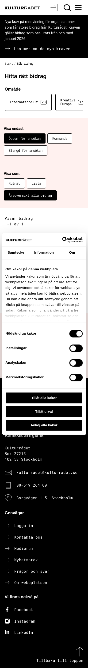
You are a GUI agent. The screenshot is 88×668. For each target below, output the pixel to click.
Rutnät (14, 183)
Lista (36, 183)
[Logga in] (54, 7)
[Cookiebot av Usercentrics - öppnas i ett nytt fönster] (63, 240)
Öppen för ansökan (25, 138)
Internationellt (28, 102)
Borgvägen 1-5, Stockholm (44, 497)
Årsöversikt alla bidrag (30, 195)
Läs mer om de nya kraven (42, 48)
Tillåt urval (44, 411)
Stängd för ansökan (25, 150)
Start (9, 63)
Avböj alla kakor (44, 425)
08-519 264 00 (31, 485)
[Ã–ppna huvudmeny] (78, 7)
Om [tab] (72, 252)
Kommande (59, 138)
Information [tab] (44, 252)
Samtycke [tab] (16, 252)
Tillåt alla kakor (44, 398)
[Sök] (67, 7)
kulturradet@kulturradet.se (46, 472)
